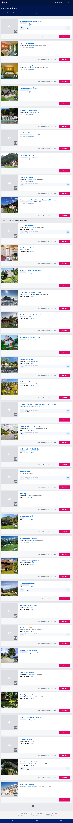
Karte (32, 25)
